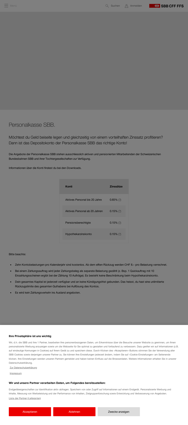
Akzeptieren (30, 414)
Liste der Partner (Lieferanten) (25, 400)
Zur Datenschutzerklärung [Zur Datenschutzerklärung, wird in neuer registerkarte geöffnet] (23, 370)
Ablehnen (74, 414)
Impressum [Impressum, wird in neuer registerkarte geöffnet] (16, 376)
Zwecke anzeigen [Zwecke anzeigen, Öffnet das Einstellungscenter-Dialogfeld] (118, 414)
